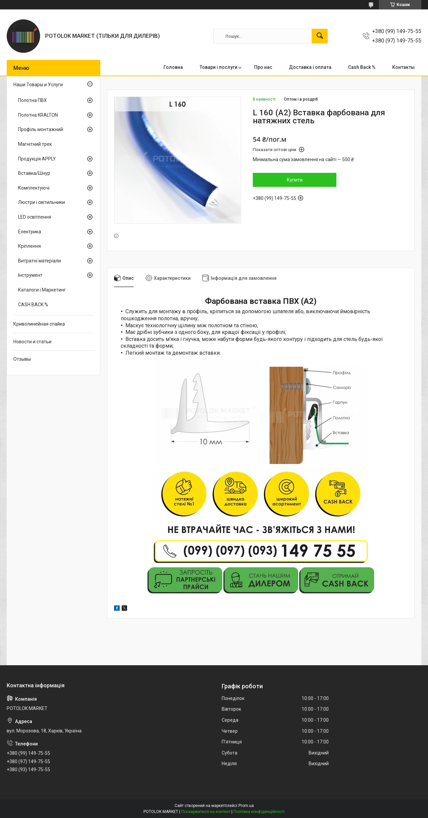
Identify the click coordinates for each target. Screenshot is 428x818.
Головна (173, 67)
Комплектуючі (33, 188)
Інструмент (30, 275)
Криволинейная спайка (39, 324)
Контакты (403, 67)
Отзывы (22, 359)
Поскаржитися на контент (205, 811)
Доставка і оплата (310, 67)
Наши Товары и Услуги (38, 84)
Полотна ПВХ (32, 100)
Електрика (29, 231)
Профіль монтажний (40, 129)
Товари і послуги (218, 67)
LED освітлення (34, 217)
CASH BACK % (33, 304)
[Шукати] (320, 36)
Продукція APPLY (37, 158)
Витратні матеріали (39, 260)
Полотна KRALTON (38, 115)
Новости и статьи (32, 341)
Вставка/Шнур (34, 173)
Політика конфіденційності (259, 811)
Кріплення (29, 246)
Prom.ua (246, 805)
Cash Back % (362, 67)
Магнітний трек (35, 144)
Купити (295, 180)
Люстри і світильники (41, 202)
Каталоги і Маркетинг (42, 290)
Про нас (263, 67)
